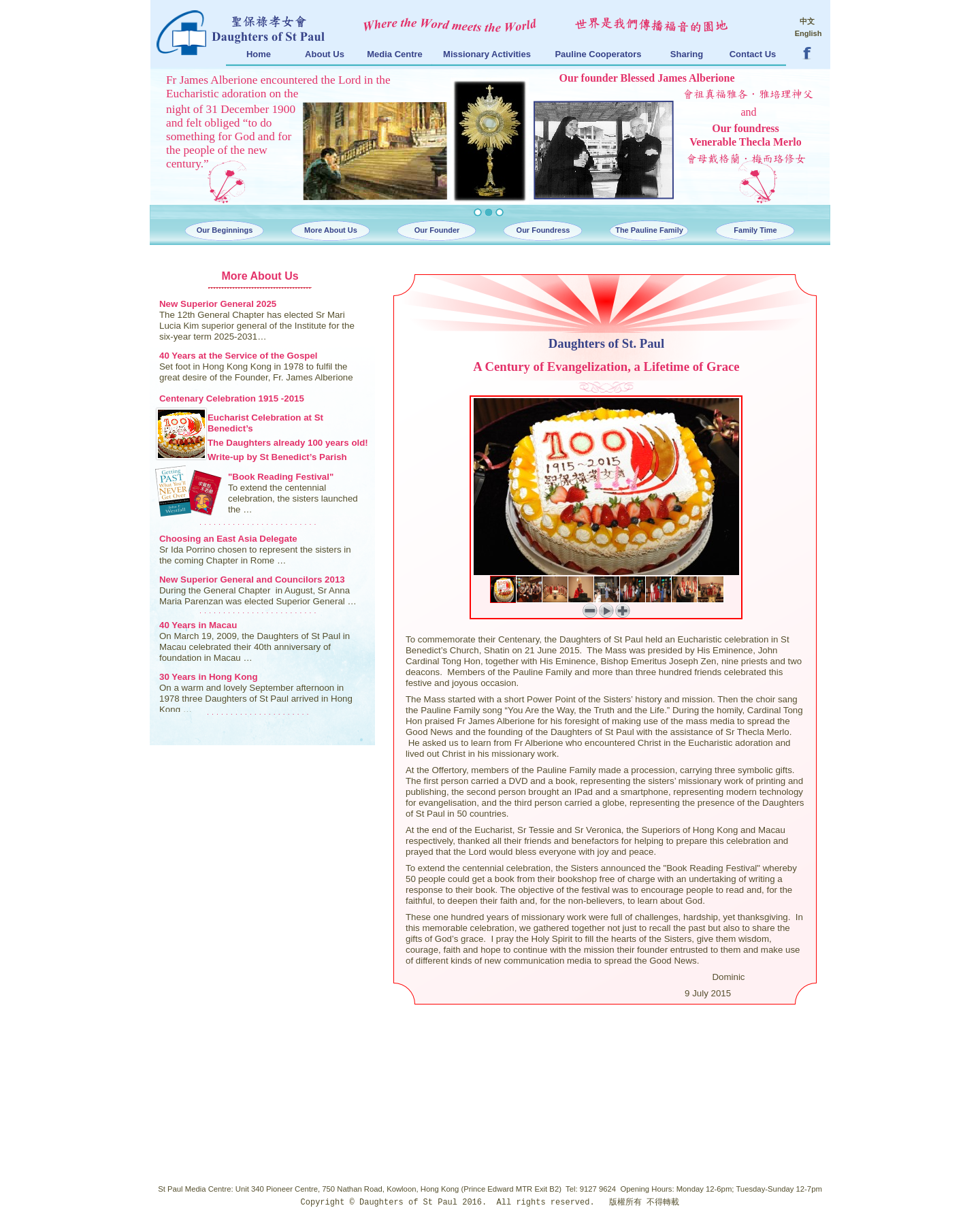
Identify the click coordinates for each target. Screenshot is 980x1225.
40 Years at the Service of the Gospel (238, 355)
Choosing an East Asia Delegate (228, 539)
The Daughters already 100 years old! (288, 443)
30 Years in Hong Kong (208, 677)
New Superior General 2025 (217, 304)
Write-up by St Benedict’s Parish (277, 457)
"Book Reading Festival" (280, 477)
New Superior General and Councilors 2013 (252, 579)
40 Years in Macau (198, 625)
